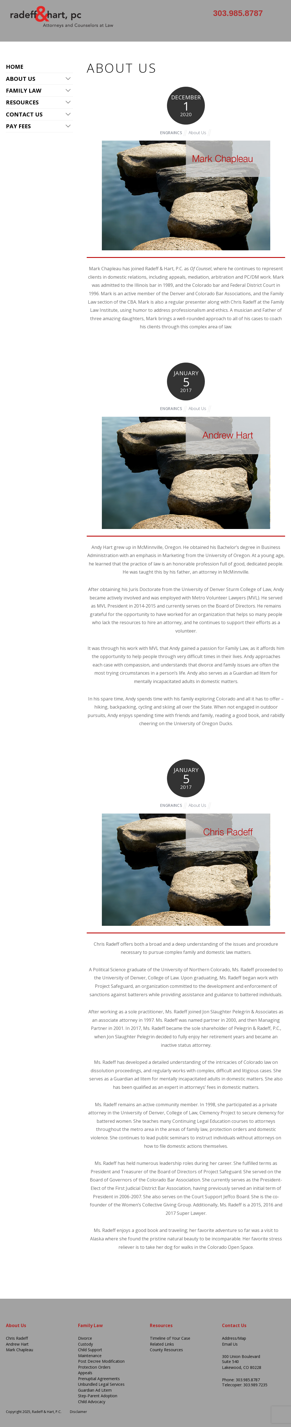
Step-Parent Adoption (98, 1395)
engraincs (171, 132)
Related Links (162, 1344)
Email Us (230, 1344)
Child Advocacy (92, 1401)
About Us (198, 132)
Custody (85, 1344)
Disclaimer (78, 1411)
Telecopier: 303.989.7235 (245, 1384)
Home (14, 66)
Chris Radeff (17, 1338)
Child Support (90, 1349)
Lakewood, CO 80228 (242, 1367)
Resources (22, 103)
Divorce (85, 1338)
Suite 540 (230, 1361)
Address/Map (234, 1338)
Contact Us (24, 115)
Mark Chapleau (19, 1349)
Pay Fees (18, 127)
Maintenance (90, 1355)
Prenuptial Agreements (99, 1378)
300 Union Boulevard (241, 1356)
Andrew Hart (17, 1344)
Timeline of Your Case (170, 1338)
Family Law (23, 91)
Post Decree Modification (101, 1361)
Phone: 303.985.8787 (241, 1379)
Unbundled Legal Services (101, 1384)
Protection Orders (94, 1367)
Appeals (85, 1372)
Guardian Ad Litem (95, 1390)
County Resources (166, 1349)
